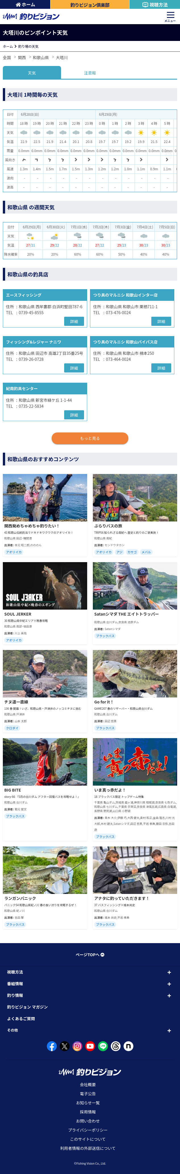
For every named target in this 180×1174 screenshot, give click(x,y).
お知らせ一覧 (88, 1102)
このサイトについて (88, 1139)
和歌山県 (41, 57)
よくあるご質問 (21, 1018)
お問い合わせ (88, 1121)
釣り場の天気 (28, 46)
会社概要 (88, 1084)
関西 (22, 57)
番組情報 (15, 983)
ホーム (25, 4)
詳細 (74, 321)
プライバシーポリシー (88, 1130)
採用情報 (88, 1112)
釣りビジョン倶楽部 (89, 4)
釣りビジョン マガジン (27, 1007)
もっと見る (90, 438)
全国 (7, 57)
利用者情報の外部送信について (88, 1148)
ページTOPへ (90, 954)
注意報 (90, 73)
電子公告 (88, 1093)
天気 (32, 73)
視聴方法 (155, 4)
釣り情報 (15, 995)
